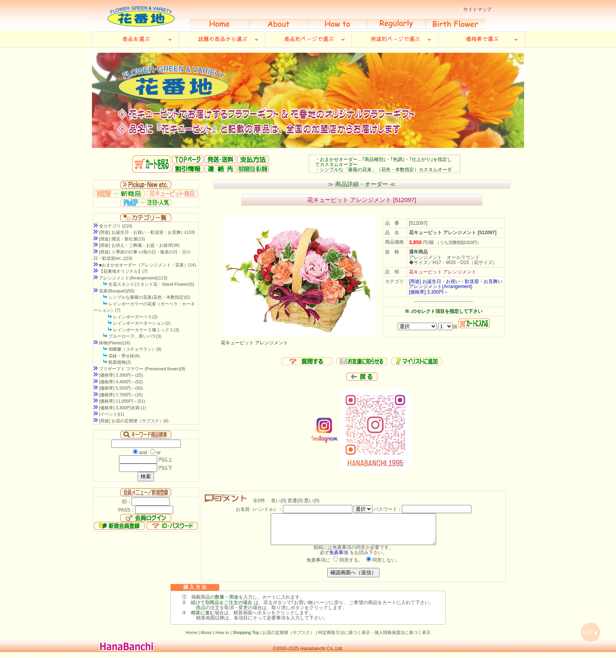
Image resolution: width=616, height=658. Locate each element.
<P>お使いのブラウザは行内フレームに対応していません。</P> (384, 164)
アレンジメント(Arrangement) (440, 286)
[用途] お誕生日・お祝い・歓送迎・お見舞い (455, 281)
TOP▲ (590, 632)
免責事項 (338, 558)
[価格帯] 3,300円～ (428, 292)
